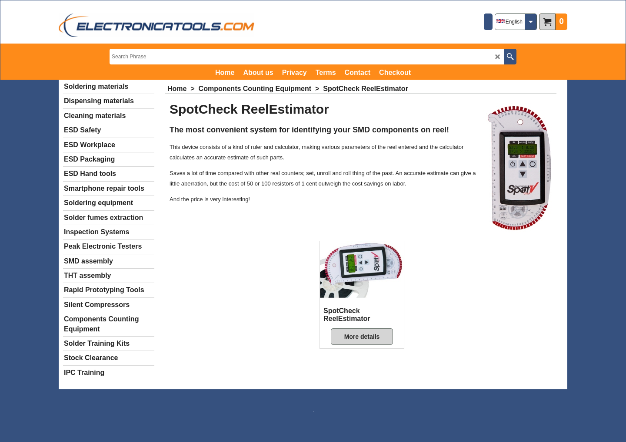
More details (362, 336)
